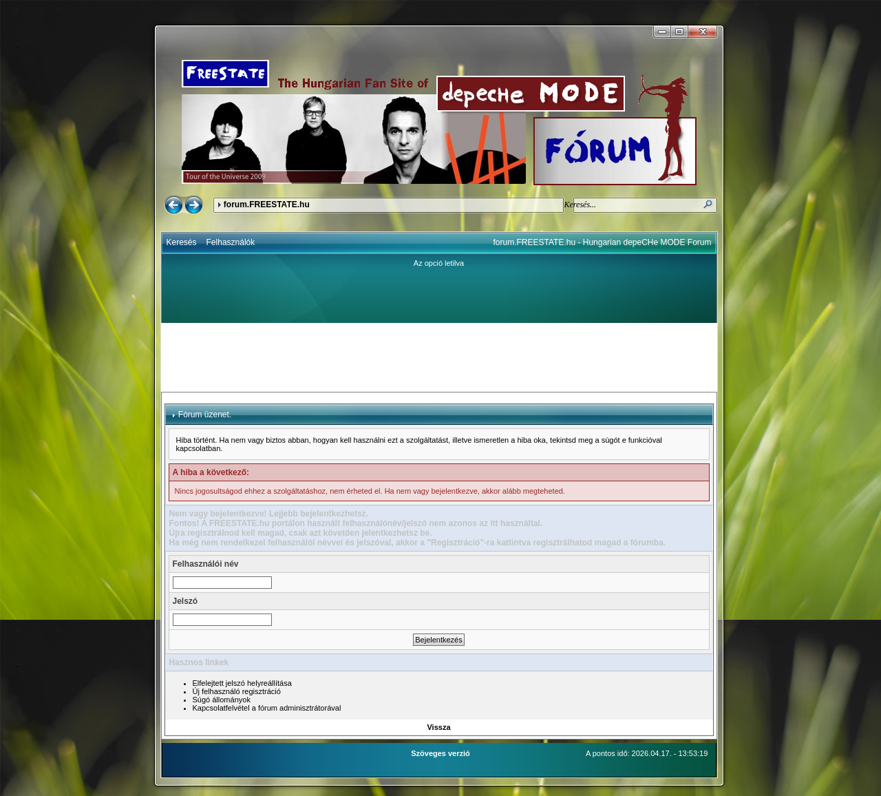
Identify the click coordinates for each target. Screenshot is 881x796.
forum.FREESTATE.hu (267, 204)
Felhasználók (230, 242)
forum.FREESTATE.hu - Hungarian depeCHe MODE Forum (602, 242)
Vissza (438, 727)
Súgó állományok (222, 699)
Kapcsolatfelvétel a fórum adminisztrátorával (267, 708)
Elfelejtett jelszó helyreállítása (242, 683)
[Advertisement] (439, 357)
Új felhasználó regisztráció (237, 691)
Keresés (182, 242)
